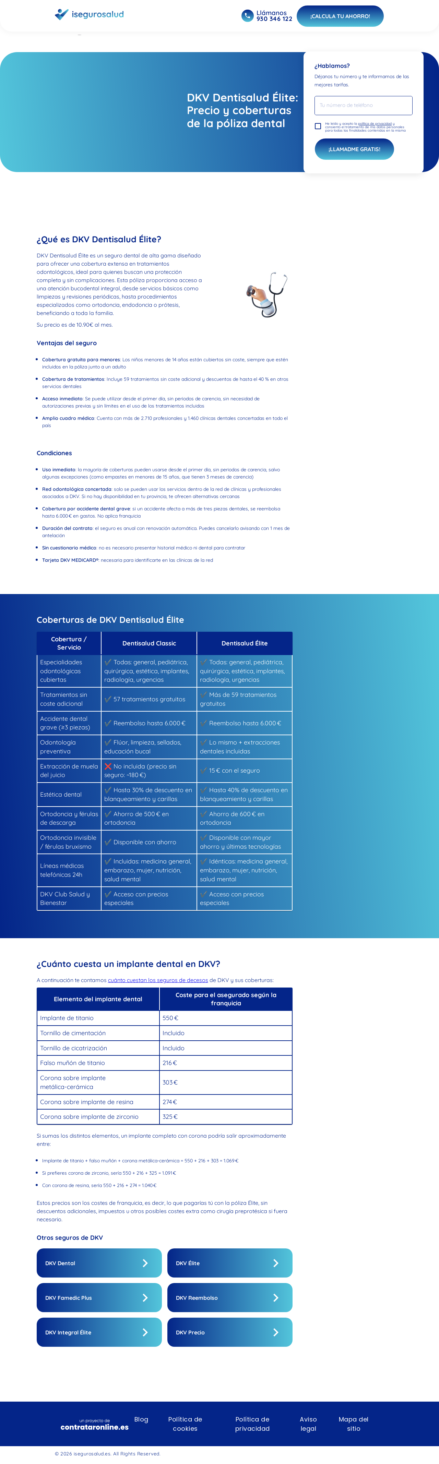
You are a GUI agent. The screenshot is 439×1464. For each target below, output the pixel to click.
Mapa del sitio (354, 1424)
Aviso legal (308, 1424)
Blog (141, 1419)
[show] (145, 1263)
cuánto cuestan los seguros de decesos (158, 980)
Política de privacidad (252, 1424)
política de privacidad (375, 123)
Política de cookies (185, 1424)
